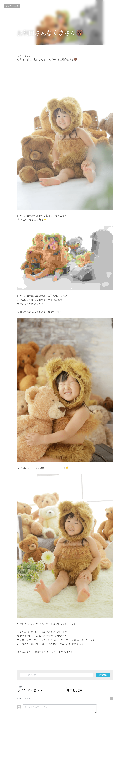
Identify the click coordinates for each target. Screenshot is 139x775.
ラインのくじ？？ (30, 737)
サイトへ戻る (11, 6)
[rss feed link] (120, 745)
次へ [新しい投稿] (73, 733)
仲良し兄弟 (79, 737)
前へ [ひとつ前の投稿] (20, 733)
